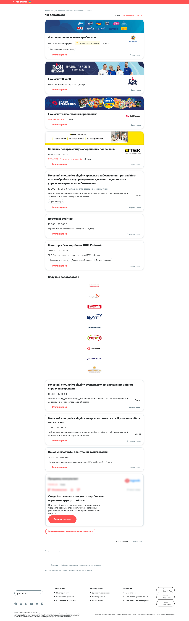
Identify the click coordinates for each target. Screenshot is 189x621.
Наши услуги (97, 600)
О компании (131, 592)
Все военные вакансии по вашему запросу (70, 531)
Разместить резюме (65, 596)
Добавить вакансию (101, 592)
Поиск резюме (98, 596)
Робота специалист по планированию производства (81, 565)
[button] (165, 590)
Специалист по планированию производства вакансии (62, 551)
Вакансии (54, 565)
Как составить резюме (66, 600)
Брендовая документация (137, 596)
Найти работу (62, 592)
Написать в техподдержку (137, 600)
